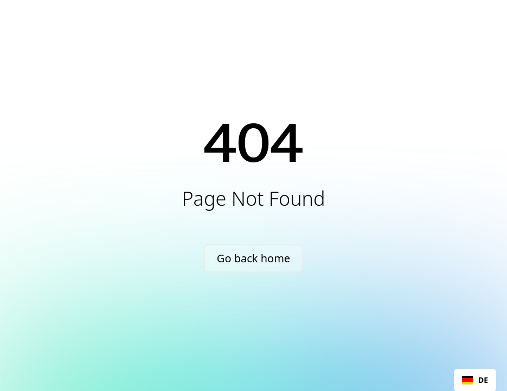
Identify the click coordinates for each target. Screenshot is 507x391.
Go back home (253, 258)
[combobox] (475, 380)
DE (475, 380)
